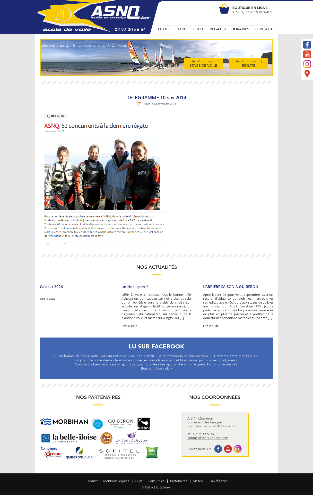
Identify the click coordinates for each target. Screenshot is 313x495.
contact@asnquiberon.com (207, 438)
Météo (198, 481)
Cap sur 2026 (51, 286)
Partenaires (178, 481)
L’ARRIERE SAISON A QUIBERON (230, 286)
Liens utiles (156, 481)
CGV (138, 481)
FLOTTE (197, 29)
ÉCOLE (164, 29)
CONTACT (264, 29)
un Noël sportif (135, 286)
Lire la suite (47, 298)
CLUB (180, 29)
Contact (92, 481)
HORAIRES (240, 29)
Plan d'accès (218, 481)
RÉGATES (218, 29)
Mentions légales (116, 481)
